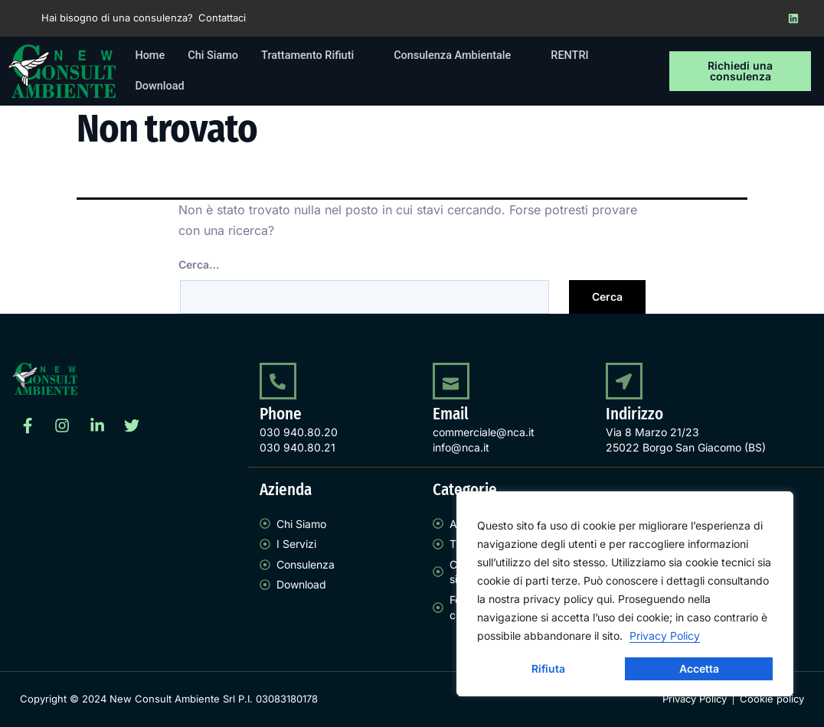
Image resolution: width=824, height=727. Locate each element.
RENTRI (580, 56)
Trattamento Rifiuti (321, 56)
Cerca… (198, 264)
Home (150, 56)
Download (160, 86)
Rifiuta (548, 668)
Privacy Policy (664, 635)
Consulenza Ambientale (469, 56)
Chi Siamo (215, 56)
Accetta (699, 668)
